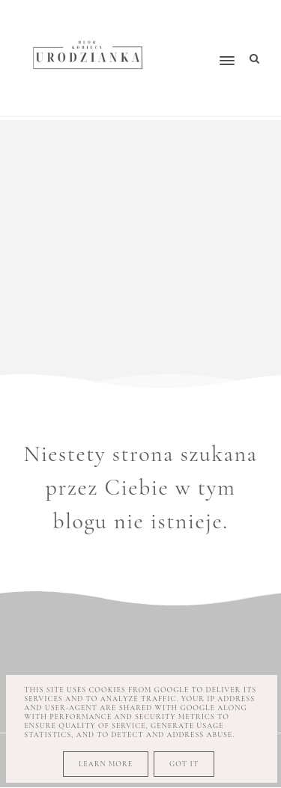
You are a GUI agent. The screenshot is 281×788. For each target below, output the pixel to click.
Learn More (106, 764)
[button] (202, 32)
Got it (184, 764)
